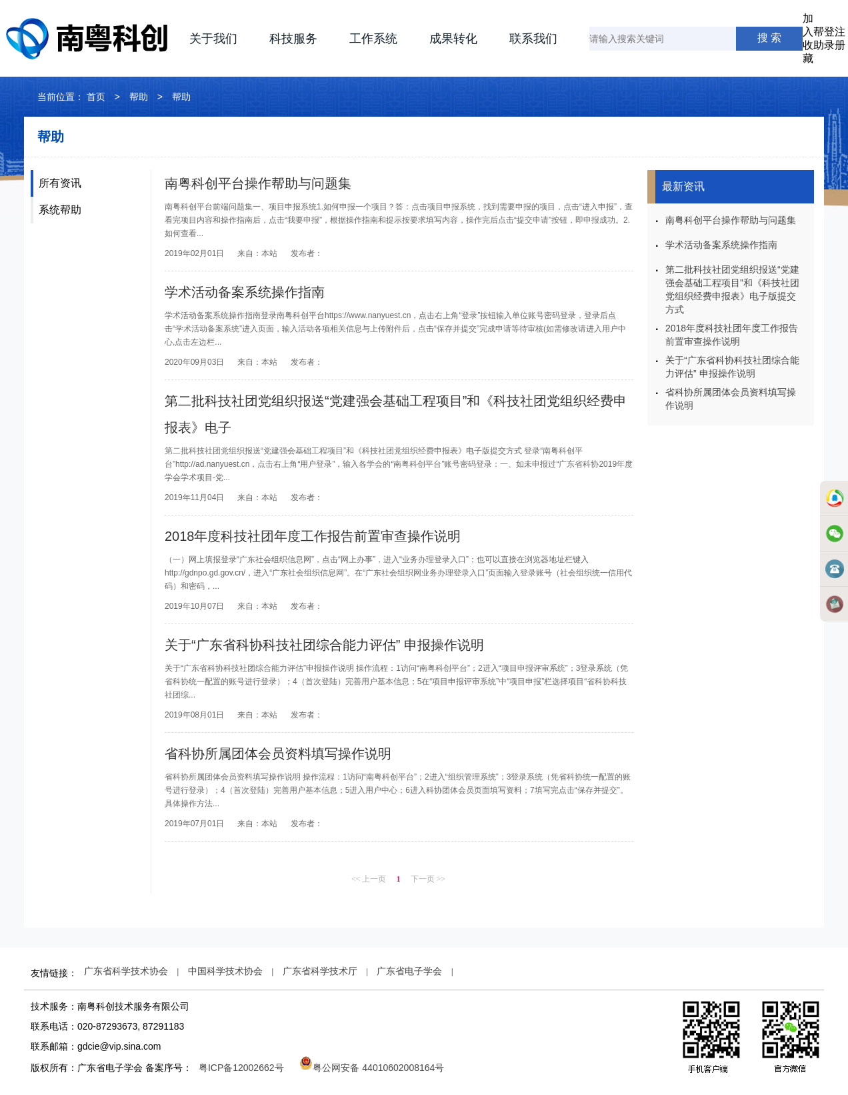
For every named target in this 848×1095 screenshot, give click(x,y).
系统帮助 (60, 209)
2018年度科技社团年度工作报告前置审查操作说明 (313, 536)
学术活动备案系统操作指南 (245, 292)
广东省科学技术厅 (320, 971)
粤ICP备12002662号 (241, 1067)
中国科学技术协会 (225, 971)
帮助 (138, 96)
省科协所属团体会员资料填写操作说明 (278, 753)
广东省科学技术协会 (126, 971)
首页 (96, 96)
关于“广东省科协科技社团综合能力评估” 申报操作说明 (324, 645)
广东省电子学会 (409, 971)
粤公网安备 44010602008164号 (371, 1067)
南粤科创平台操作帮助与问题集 (258, 183)
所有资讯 (60, 183)
